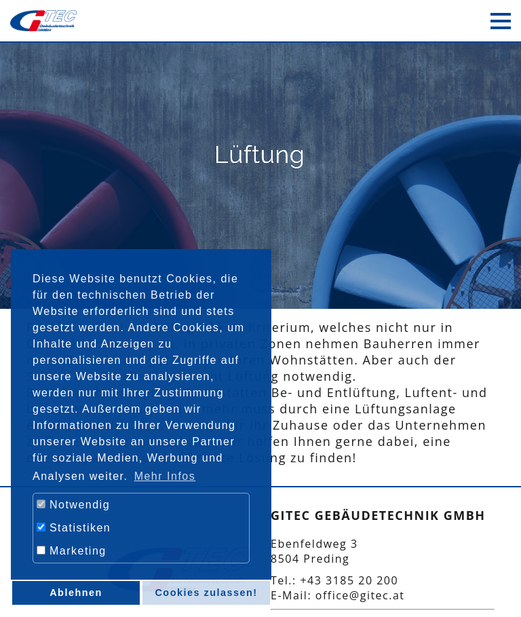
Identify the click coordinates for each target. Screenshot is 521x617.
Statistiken (74, 528)
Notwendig (73, 504)
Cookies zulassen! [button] (206, 592)
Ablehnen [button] (76, 592)
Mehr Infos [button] (165, 476)
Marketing (72, 551)
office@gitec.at (360, 595)
